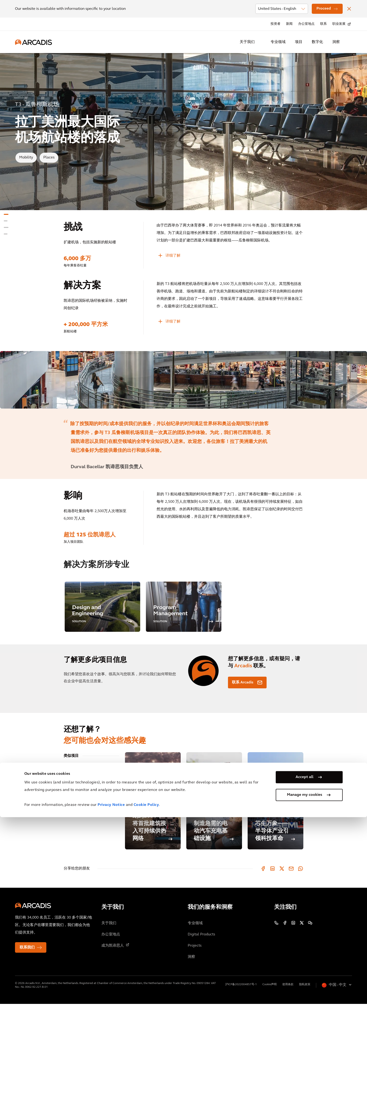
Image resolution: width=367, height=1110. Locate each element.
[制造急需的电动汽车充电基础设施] (214, 907)
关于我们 (247, 42)
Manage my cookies (304, 1087)
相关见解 (71, 875)
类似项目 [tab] (71, 862)
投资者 (275, 24)
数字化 (317, 42)
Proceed (323, 9)
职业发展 (338, 24)
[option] (183, 433)
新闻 (289, 24)
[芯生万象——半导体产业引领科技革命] (275, 907)
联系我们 (27, 1054)
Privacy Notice (111, 1098)
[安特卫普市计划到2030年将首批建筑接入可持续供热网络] (153, 907)
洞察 (336, 42)
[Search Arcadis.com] (349, 42)
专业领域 (278, 42)
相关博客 (71, 888)
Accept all (304, 1070)
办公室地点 (306, 24)
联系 (323, 24)
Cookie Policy (146, 1098)
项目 (298, 42)
